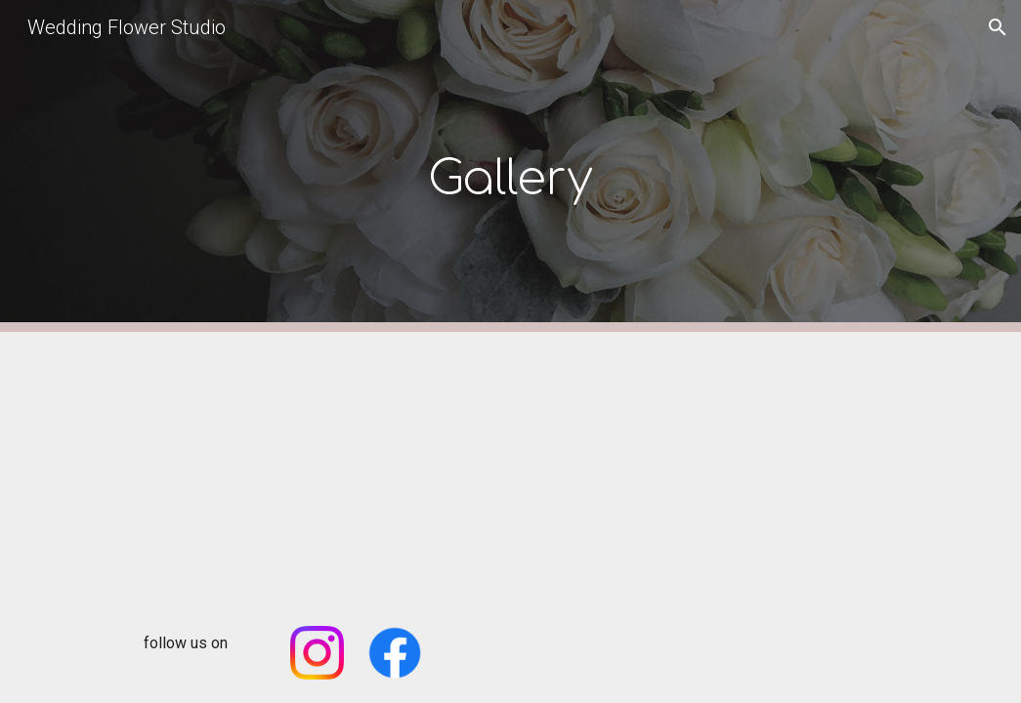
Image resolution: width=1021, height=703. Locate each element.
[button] (997, 27)
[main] (510, 166)
